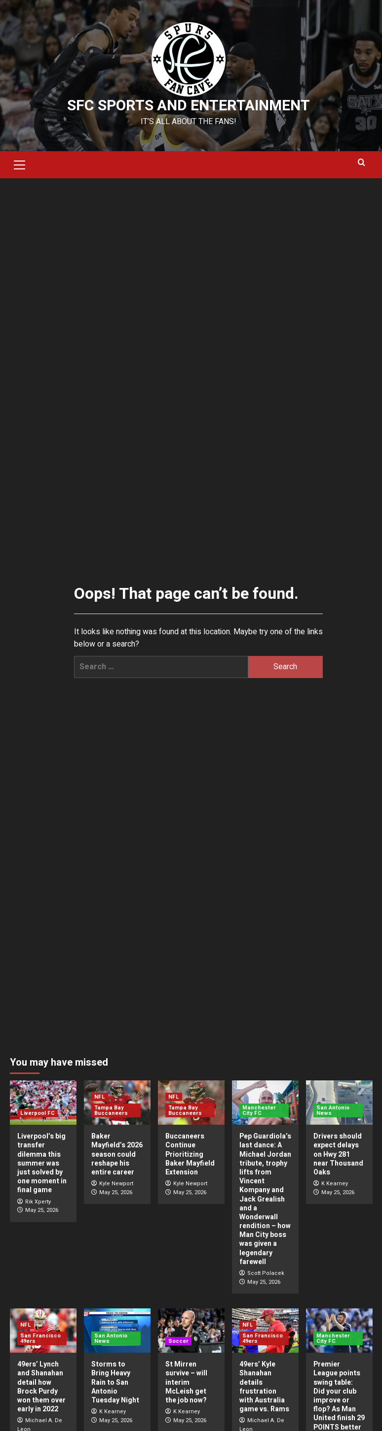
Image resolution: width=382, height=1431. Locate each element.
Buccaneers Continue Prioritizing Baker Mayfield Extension (190, 1154)
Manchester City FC (259, 1110)
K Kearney (334, 1183)
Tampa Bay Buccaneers (111, 1110)
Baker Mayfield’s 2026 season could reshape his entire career (117, 1154)
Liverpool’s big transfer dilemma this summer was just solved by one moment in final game (42, 1163)
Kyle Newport (116, 1183)
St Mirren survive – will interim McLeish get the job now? (186, 1382)
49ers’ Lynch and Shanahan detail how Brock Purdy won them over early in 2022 (41, 1386)
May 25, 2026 (41, 1210)
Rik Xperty (38, 1202)
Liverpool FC (37, 1113)
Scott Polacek (265, 1273)
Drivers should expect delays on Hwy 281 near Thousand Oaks (338, 1154)
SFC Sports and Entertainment (188, 106)
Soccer (178, 1341)
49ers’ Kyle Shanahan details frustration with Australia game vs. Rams (264, 1386)
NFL (99, 1097)
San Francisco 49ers (40, 1338)
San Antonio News (332, 1110)
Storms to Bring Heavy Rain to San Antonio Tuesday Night (115, 1382)
